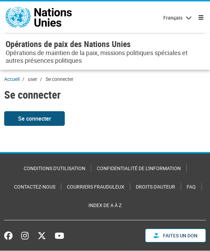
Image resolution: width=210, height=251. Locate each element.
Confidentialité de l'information (139, 168)
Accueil (12, 79)
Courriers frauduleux (95, 186)
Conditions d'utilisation (54, 168)
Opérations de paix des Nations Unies (68, 44)
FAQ (191, 186)
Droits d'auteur (155, 186)
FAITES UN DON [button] (175, 235)
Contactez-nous (34, 186)
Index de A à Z (105, 205)
